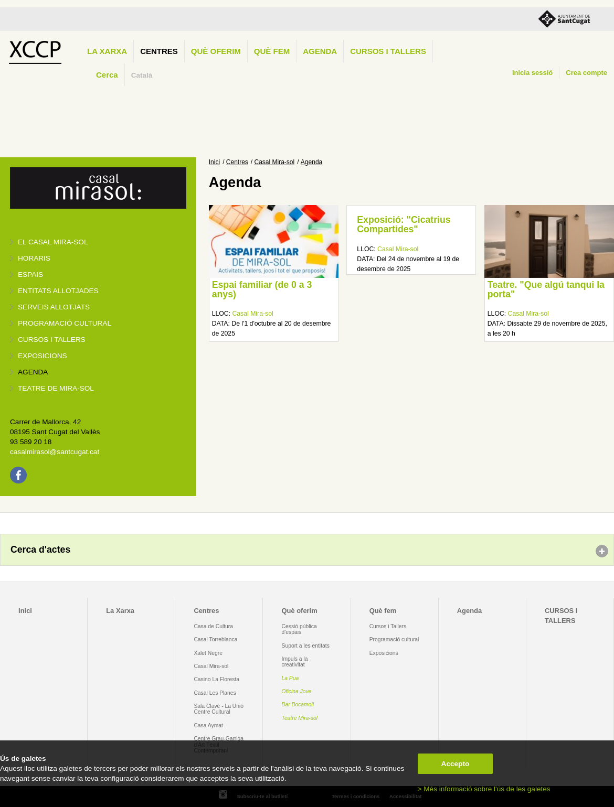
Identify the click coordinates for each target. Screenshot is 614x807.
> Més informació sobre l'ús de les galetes (484, 789)
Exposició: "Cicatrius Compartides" (403, 224)
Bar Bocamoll (298, 704)
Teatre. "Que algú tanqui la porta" (546, 289)
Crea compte (586, 73)
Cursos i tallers (52, 339)
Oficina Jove (297, 691)
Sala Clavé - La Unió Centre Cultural (219, 709)
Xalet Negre (208, 653)
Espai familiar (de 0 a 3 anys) (262, 289)
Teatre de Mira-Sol (56, 388)
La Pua (290, 678)
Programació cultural (64, 323)
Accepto (455, 764)
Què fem (272, 51)
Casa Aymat (208, 725)
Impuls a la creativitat (295, 662)
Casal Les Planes (215, 693)
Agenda (320, 51)
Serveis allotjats (54, 307)
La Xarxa (107, 51)
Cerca (107, 74)
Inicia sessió (532, 73)
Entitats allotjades (58, 291)
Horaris (34, 258)
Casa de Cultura (213, 626)
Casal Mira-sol (275, 162)
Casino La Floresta (216, 679)
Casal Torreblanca (215, 639)
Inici (214, 162)
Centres (159, 51)
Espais (30, 274)
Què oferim (216, 51)
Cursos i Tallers (387, 626)
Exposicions (42, 356)
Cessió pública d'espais (299, 629)
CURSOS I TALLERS (388, 51)
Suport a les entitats (306, 646)
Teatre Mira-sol (300, 718)
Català (142, 75)
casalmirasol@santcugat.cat (54, 452)
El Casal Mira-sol (53, 242)
